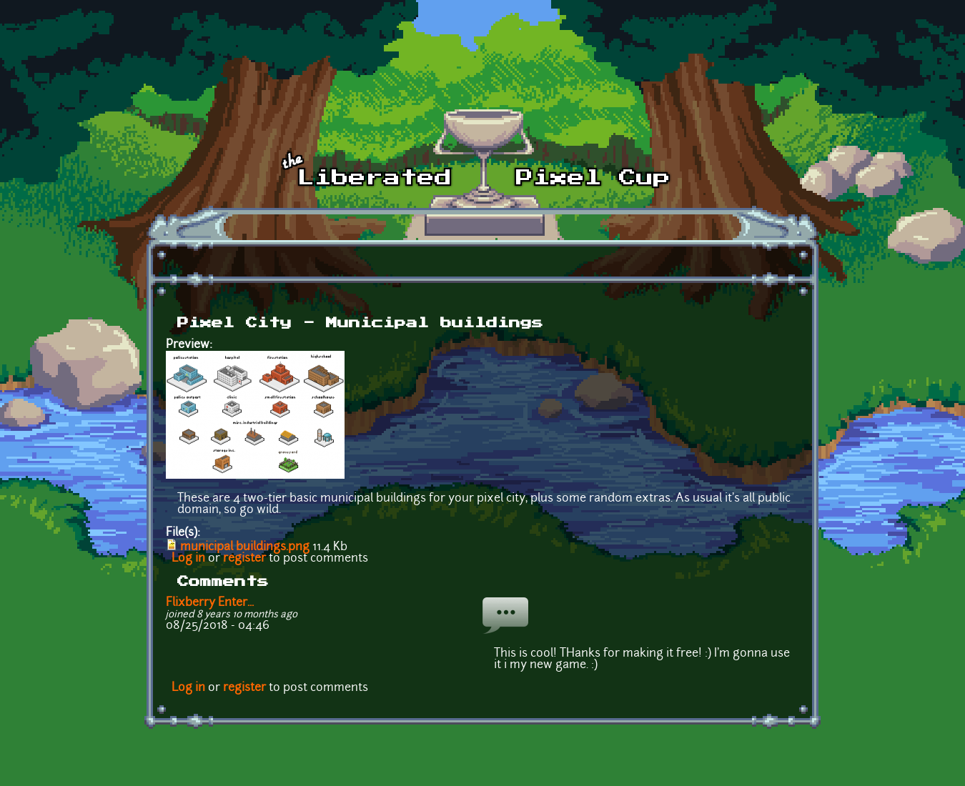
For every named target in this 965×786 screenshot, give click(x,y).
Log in (188, 558)
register (244, 558)
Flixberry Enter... (210, 603)
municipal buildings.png (245, 547)
